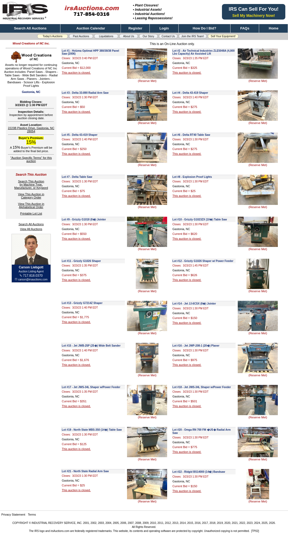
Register (135, 28)
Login (164, 28)
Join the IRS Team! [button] (192, 36)
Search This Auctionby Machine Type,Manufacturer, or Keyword (31, 184)
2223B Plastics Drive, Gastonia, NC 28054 (31, 129)
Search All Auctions (30, 28)
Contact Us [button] (168, 36)
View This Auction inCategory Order (31, 196)
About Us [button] (128, 36)
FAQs (244, 28)
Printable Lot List (31, 213)
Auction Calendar (90, 28)
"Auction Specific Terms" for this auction (31, 159)
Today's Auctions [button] (52, 36)
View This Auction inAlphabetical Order (31, 205)
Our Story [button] (148, 36)
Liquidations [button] (106, 36)
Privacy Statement (13, 514)
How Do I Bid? (204, 28)
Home (273, 28)
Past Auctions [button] (81, 36)
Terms (32, 514)
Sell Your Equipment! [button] (223, 36)
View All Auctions (31, 229)
